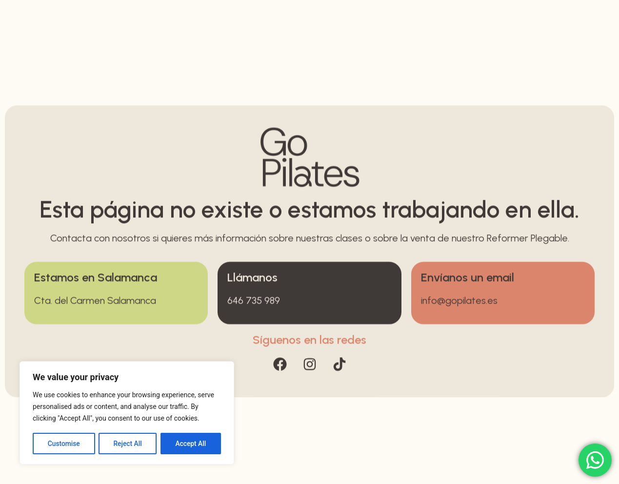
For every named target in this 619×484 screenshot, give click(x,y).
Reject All (127, 443)
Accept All (190, 443)
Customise (63, 443)
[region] (127, 413)
